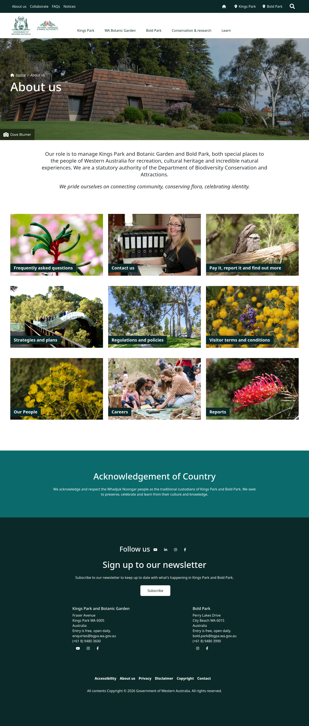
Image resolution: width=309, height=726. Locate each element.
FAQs (56, 6)
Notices (70, 6)
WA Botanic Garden (120, 30)
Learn (226, 30)
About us (19, 6)
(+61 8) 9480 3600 (87, 641)
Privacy (145, 678)
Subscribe (155, 590)
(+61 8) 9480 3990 (207, 641)
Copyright (185, 678)
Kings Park (245, 6)
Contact (204, 678)
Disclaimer (164, 678)
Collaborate (39, 6)
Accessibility (105, 678)
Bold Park (272, 6)
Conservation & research (191, 30)
